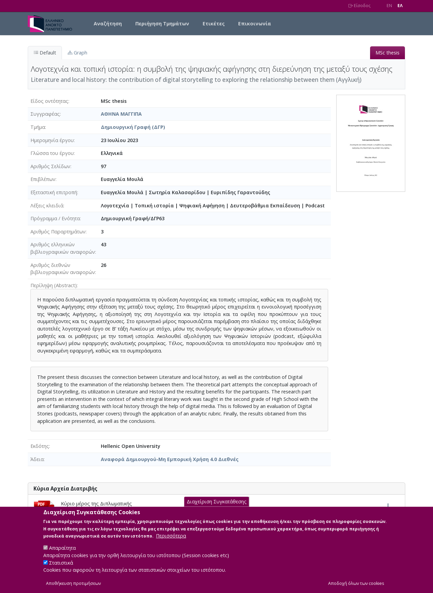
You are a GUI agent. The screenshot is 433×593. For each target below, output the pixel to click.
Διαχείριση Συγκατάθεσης (217, 508)
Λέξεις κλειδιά (46, 205)
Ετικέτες (214, 23)
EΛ (400, 5)
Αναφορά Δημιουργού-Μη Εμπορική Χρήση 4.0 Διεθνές (169, 459)
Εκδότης (39, 446)
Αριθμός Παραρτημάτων (58, 231)
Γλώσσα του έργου (52, 153)
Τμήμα (37, 127)
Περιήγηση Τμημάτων (162, 23)
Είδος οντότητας (49, 101)
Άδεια (37, 459)
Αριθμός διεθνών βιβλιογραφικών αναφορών (62, 269)
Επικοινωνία (254, 23)
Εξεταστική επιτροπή (53, 192)
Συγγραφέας (45, 114)
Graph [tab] (77, 52)
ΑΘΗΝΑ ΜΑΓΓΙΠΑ (121, 114)
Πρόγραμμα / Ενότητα (55, 218)
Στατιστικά (61, 569)
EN (389, 5)
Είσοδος (359, 5)
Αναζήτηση (108, 23)
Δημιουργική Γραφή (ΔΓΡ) (133, 127)
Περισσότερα (171, 542)
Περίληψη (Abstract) (53, 285)
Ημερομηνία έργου (52, 140)
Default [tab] (44, 52)
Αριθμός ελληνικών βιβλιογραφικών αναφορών (62, 248)
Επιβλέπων (42, 179)
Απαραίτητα (62, 554)
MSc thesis (387, 52)
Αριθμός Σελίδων (50, 166)
